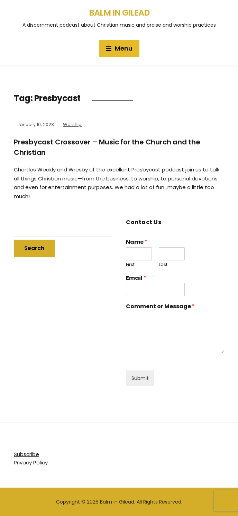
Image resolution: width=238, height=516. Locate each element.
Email (136, 278)
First (130, 265)
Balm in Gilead (119, 12)
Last (163, 265)
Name (136, 242)
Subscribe (26, 454)
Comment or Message (160, 306)
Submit (140, 378)
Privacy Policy (31, 462)
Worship (72, 124)
